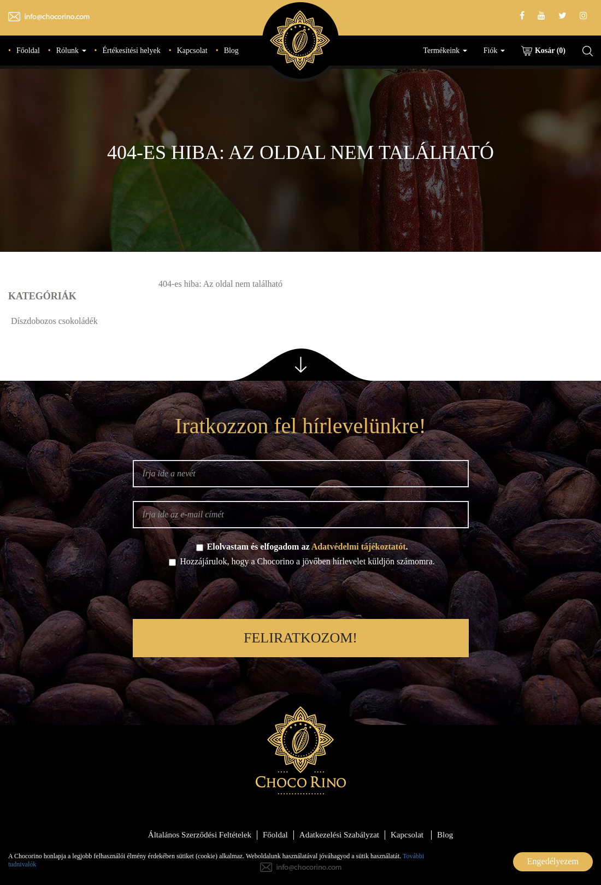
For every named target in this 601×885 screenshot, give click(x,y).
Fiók (494, 50)
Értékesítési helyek (132, 50)
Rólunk (71, 50)
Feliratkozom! (300, 638)
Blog (231, 50)
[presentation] (300, 595)
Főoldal (28, 50)
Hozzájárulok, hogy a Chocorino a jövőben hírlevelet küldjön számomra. (302, 561)
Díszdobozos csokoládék (54, 321)
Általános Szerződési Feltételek (199, 834)
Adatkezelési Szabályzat (339, 834)
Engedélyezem (553, 861)
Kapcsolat (192, 50)
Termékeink (445, 50)
